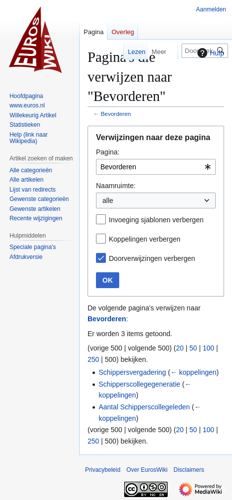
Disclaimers (189, 469)
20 (180, 348)
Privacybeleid (102, 469)
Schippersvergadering (132, 372)
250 (93, 359)
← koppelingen (193, 372)
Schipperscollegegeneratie (139, 384)
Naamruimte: (116, 186)
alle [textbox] (107, 200)
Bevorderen (116, 113)
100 (208, 348)
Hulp (209, 53)
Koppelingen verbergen (145, 239)
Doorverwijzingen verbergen (152, 258)
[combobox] (156, 167)
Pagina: (107, 152)
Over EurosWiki (146, 469)
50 (193, 348)
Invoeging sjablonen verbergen (156, 220)
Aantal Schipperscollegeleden (143, 407)
